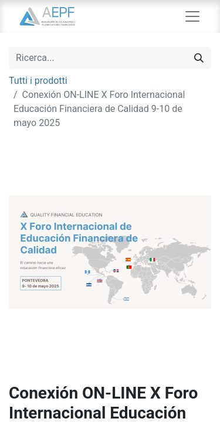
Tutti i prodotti (38, 80)
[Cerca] (199, 58)
